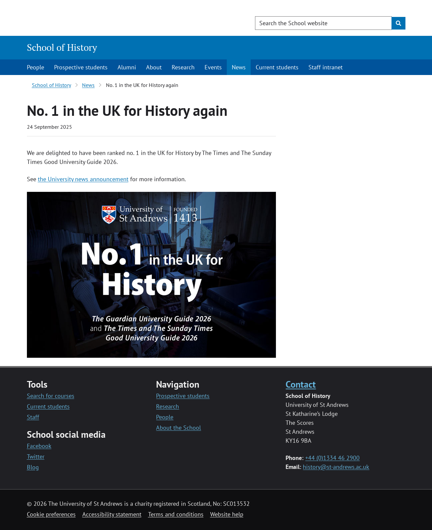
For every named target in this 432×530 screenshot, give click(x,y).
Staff (33, 417)
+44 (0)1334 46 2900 (332, 458)
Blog (33, 467)
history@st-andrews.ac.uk (336, 467)
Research (183, 67)
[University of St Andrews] (81, 18)
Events (213, 67)
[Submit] (398, 23)
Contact (301, 384)
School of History (62, 47)
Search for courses (50, 396)
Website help (226, 514)
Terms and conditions (176, 514)
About (154, 67)
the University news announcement (83, 179)
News (239, 67)
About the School (178, 427)
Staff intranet (325, 67)
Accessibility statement (111, 514)
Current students (277, 67)
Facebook (39, 446)
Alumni (127, 67)
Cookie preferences (51, 514)
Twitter (35, 456)
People (35, 67)
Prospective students (81, 67)
